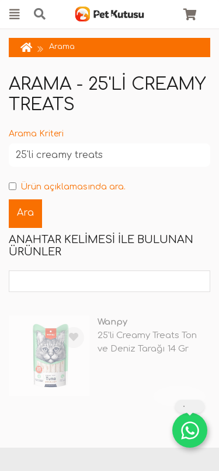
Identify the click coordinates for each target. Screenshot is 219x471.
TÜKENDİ (179, 396)
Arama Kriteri (36, 133)
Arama (62, 47)
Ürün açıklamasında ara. (67, 186)
